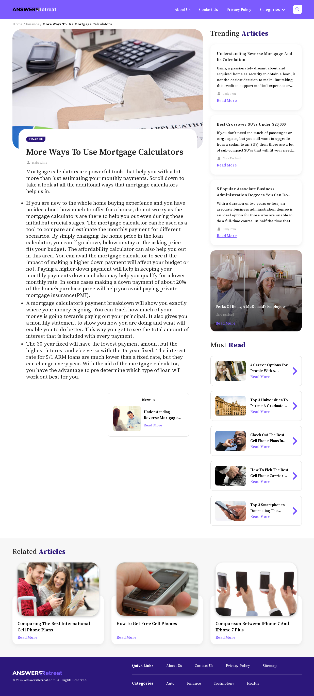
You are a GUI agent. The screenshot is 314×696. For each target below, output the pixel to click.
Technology (224, 683)
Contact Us (204, 665)
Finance (32, 24)
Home (17, 24)
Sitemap (270, 665)
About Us (174, 665)
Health (253, 683)
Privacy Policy (238, 665)
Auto (170, 683)
